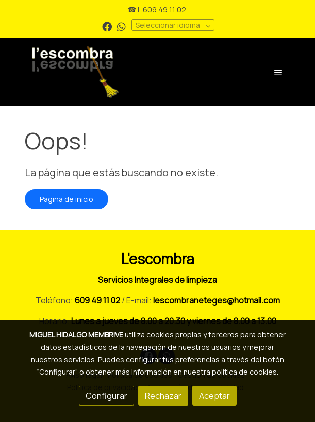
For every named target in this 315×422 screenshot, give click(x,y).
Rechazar (163, 395)
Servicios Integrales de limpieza (157, 279)
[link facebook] (107, 26)
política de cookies (244, 372)
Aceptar (214, 395)
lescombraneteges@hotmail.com (216, 300)
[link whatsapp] (121, 26)
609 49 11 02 (164, 9)
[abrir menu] (278, 72)
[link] (111, 72)
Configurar (106, 395)
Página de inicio (66, 199)
